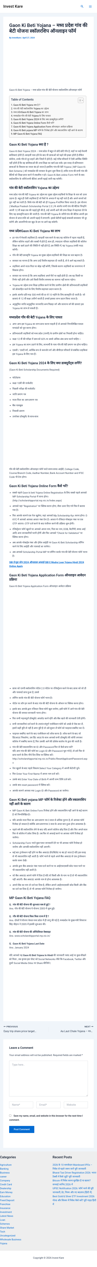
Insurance (5, 1208)
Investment (6, 1212)
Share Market (7, 1227)
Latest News (6, 1216)
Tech (2, 1231)
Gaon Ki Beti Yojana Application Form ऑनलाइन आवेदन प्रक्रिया (43, 126)
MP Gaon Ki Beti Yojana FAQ (27, 134)
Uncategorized (7, 1235)
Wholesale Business (10, 1239)
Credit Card (6, 1184)
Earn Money (6, 1192)
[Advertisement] (48, 64)
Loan (2, 1219)
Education (5, 1196)
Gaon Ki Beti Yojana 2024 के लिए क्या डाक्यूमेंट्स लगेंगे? (38, 119)
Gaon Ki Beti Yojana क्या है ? (26, 105)
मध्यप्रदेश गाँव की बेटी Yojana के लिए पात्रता (32, 115)
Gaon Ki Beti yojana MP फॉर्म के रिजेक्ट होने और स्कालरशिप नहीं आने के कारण (48, 130)
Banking (4, 1168)
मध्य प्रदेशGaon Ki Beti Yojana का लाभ (30, 112)
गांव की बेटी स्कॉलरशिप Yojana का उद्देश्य (31, 108)
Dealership (5, 1188)
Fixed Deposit (7, 1200)
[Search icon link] (82, 6)
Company (5, 1180)
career (3, 1176)
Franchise (5, 1204)
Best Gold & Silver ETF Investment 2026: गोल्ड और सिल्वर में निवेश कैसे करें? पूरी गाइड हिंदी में (74, 1200)
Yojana (3, 1243)
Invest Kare (13, 6)
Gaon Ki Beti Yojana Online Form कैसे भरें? (33, 123)
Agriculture (6, 1164)
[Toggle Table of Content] (79, 100)
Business (5, 1172)
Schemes (5, 1223)
